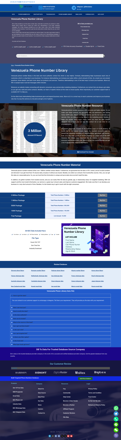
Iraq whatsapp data (56, 276)
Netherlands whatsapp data (39, 276)
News (40, 405)
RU (30, 2)
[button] (85, 152)
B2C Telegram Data (19, 412)
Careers (40, 409)
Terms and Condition (94, 393)
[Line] (116, 424)
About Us (41, 389)
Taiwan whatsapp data (17, 276)
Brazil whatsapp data (98, 276)
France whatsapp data (77, 276)
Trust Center (92, 397)
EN (20, 2)
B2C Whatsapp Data (19, 408)
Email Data (79, 14)
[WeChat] (116, 430)
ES (32, 2)
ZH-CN (12, 2)
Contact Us (41, 413)
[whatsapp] (40, 7)
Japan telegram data (98, 281)
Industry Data (17, 404)
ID (26, 2)
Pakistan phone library (57, 270)
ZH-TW (17, 2)
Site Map (66, 417)
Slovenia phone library (17, 270)
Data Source (42, 393)
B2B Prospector (18, 392)
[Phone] (116, 419)
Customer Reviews (69, 413)
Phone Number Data (24, 14)
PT (28, 2)
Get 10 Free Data (18, 388)
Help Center (67, 397)
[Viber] (116, 435)
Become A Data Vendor (70, 401)
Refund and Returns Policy (96, 405)
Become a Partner (69, 405)
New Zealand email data (18, 286)
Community (66, 393)
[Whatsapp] (116, 408)
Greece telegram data (77, 281)
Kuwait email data (36, 286)
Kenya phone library (97, 270)
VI (34, 2)
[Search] (104, 56)
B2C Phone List (17, 400)
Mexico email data (76, 286)
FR (22, 2)
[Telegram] (116, 413)
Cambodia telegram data (38, 281)
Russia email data (97, 286)
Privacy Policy (92, 389)
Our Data (41, 401)
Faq (64, 389)
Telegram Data (50, 14)
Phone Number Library (65, 14)
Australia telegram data (18, 281)
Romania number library (38, 270)
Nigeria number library (77, 270)
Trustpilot (14, 368)
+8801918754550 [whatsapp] (49, 7)
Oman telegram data (57, 281)
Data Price (41, 397)
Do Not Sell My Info (94, 401)
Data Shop (101, 14)
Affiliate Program (68, 409)
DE (24, 2)
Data (13, 14)
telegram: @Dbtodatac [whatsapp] (84, 7)
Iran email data (55, 286)
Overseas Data (90, 14)
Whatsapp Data (38, 14)
